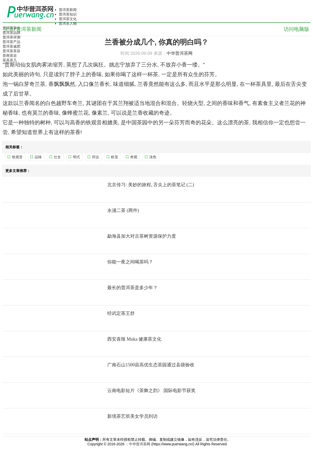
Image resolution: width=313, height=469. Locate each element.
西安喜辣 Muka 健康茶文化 (134, 339)
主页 (9, 29)
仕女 (57, 157)
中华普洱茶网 (139, 444)
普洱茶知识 (68, 14)
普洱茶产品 (11, 42)
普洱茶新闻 (68, 10)
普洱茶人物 (68, 23)
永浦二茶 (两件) (123, 210)
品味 (38, 157)
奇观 (133, 157)
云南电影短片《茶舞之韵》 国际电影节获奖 (151, 390)
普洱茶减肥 (11, 46)
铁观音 (17, 157)
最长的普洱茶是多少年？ (132, 287)
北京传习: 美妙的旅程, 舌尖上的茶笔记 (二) (150, 184)
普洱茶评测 (11, 37)
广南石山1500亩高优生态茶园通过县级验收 (150, 364)
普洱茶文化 (68, 19)
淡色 (152, 157)
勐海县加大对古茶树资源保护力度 (141, 236)
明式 (76, 157)
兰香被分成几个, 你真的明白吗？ (157, 42)
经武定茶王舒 (121, 313)
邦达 (95, 157)
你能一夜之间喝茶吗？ (130, 261)
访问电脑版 (296, 29)
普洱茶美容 (11, 51)
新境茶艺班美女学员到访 (132, 416)
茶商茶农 (10, 55)
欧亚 (114, 157)
